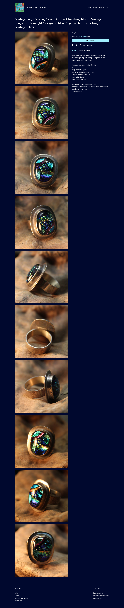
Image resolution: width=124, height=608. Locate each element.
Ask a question (87, 45)
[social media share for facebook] (73, 45)
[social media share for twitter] (77, 45)
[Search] (108, 8)
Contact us (18, 601)
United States (83, 36)
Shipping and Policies (21, 598)
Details (74, 50)
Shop (89, 7)
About (95, 7)
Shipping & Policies (84, 50)
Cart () (101, 7)
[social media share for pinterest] (80, 45)
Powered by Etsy (97, 598)
